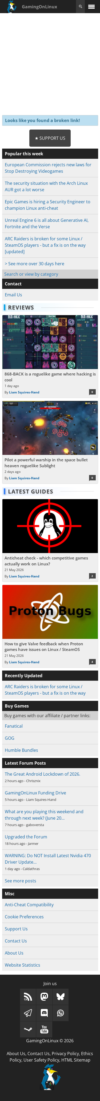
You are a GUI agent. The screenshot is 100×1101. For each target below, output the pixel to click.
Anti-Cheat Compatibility (29, 905)
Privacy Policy (65, 1053)
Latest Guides (30, 491)
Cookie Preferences (24, 917)
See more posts (20, 881)
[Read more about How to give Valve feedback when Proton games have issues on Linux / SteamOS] (50, 626)
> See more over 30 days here (34, 264)
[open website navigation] (91, 6)
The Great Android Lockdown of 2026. (42, 774)
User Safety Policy (41, 1060)
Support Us (16, 929)
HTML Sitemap (75, 1060)
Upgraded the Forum (26, 837)
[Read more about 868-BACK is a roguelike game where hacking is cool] (50, 356)
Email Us (13, 295)
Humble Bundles (21, 750)
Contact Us (16, 941)
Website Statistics (22, 965)
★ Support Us (50, 138)
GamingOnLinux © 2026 (50, 1041)
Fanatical (14, 726)
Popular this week (24, 154)
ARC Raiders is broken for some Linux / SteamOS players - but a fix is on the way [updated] (45, 245)
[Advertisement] (50, 63)
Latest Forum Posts (25, 763)
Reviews (21, 307)
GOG (9, 738)
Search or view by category (31, 274)
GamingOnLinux (39, 7)
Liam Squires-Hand (24, 392)
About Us (14, 953)
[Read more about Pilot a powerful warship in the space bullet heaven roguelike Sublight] (50, 442)
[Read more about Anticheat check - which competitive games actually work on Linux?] (50, 540)
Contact (13, 284)
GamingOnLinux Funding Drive (35, 793)
